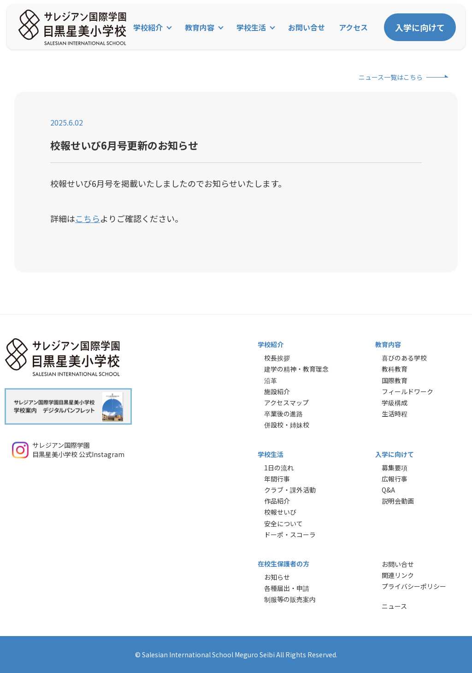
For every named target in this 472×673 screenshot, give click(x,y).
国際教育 (394, 380)
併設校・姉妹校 (286, 424)
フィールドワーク (407, 391)
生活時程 (394, 413)
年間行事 (277, 478)
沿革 (270, 380)
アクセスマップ (286, 402)
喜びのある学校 (404, 357)
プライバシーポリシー (414, 586)
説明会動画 (398, 500)
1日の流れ (279, 467)
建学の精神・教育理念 (296, 368)
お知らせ (277, 577)
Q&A (388, 489)
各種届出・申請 (286, 588)
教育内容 (199, 27)
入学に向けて (420, 27)
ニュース (394, 606)
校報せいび (280, 512)
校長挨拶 (277, 357)
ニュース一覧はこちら (391, 77)
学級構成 (394, 402)
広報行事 (394, 478)
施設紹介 (277, 391)
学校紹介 (148, 27)
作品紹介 (277, 500)
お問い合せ (306, 27)
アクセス (353, 27)
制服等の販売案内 (290, 599)
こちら (87, 218)
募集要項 (394, 467)
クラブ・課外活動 (290, 489)
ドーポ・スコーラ (290, 534)
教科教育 (394, 368)
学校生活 (251, 27)
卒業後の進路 (283, 413)
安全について (283, 523)
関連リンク (398, 575)
